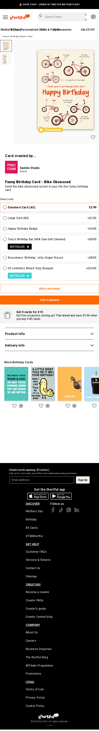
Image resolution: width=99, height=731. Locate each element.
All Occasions (62, 29)
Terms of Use (35, 690)
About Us (32, 633)
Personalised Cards (34, 29)
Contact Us (33, 568)
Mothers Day (34, 511)
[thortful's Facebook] (53, 511)
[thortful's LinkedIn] (76, 511)
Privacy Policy (35, 699)
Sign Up (82, 480)
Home (6, 36)
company (33, 626)
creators (33, 585)
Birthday (16, 29)
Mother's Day (9, 29)
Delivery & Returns (38, 560)
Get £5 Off (88, 29)
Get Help (32, 544)
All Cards (32, 528)
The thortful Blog (37, 658)
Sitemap (31, 577)
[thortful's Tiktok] (61, 511)
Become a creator (37, 592)
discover (33, 504)
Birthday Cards (18, 36)
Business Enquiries (39, 650)
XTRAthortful (34, 536)
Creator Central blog (39, 617)
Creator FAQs (35, 601)
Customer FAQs (36, 552)
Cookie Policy (35, 707)
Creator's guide (36, 609)
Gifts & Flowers (50, 29)
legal (30, 683)
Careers (31, 641)
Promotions (33, 675)
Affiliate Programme (39, 666)
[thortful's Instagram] (68, 511)
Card (30, 36)
